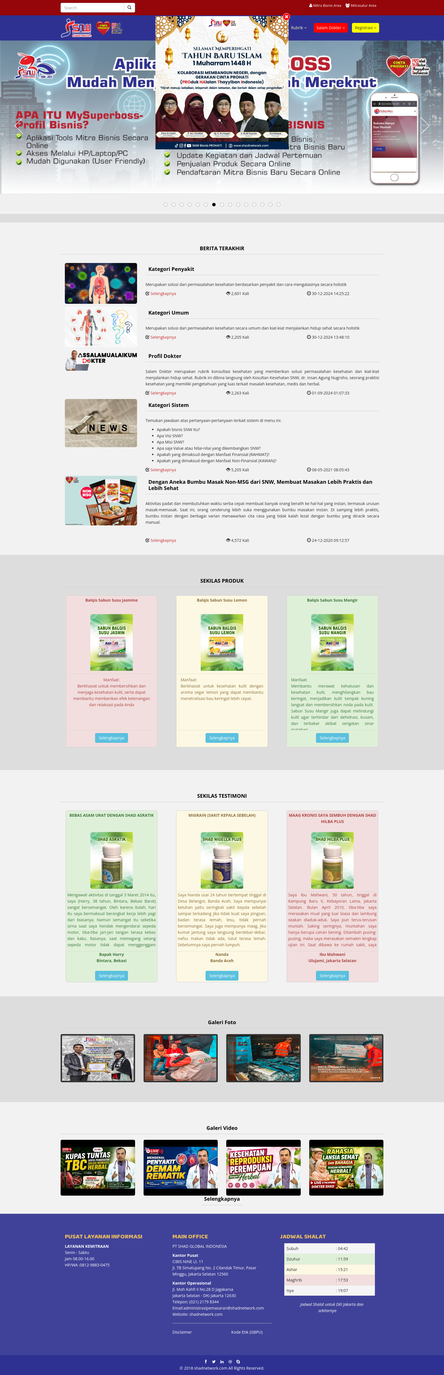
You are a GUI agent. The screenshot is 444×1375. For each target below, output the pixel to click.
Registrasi (365, 27)
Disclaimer (182, 1332)
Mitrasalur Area (363, 5)
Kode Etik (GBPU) (246, 1332)
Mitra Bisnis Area (327, 5)
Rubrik (299, 27)
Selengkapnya (163, 293)
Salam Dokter (331, 27)
